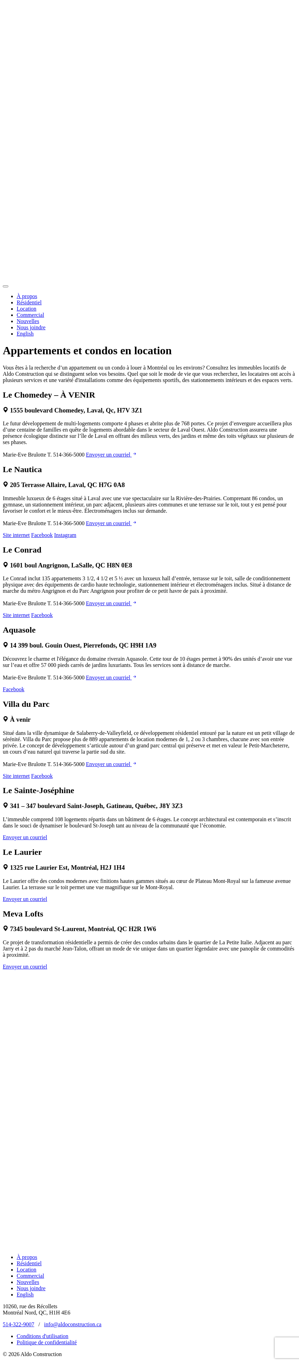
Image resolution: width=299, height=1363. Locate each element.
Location (26, 309)
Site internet (16, 535)
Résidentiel (29, 302)
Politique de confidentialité (47, 1342)
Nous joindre (31, 327)
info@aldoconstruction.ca (72, 1324)
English (25, 334)
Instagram (65, 535)
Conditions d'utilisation (42, 1336)
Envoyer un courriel (111, 455)
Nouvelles (28, 321)
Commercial (30, 315)
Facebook (42, 535)
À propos (27, 296)
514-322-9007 (18, 1324)
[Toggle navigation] (5, 286)
